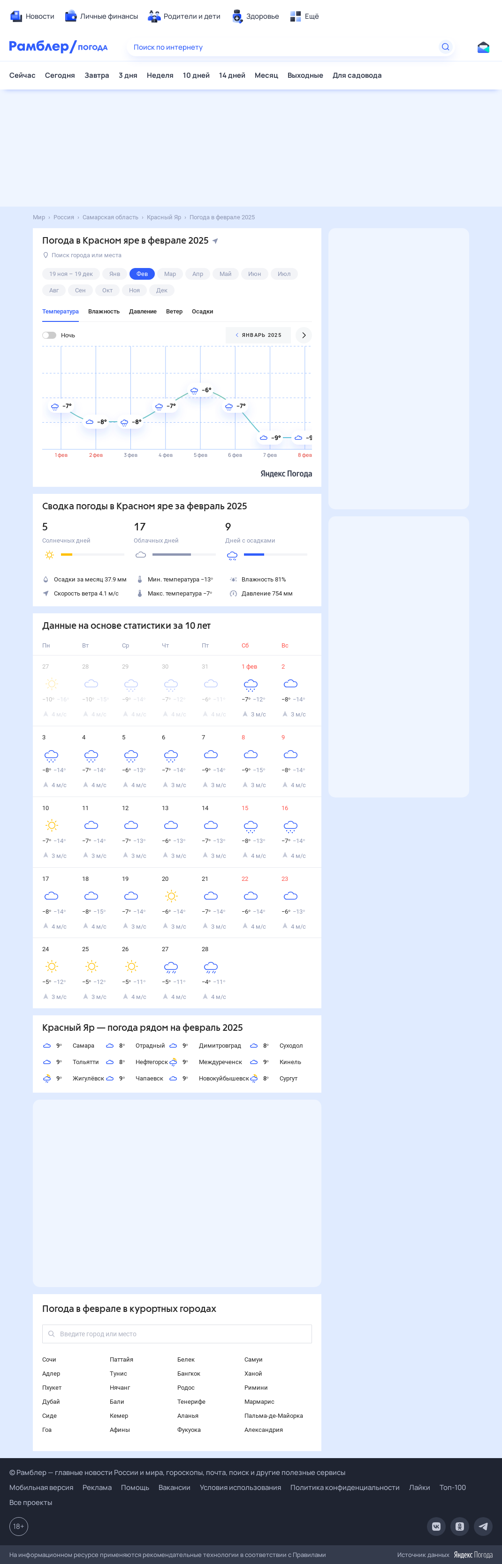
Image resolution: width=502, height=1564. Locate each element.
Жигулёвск (73, 1078)
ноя (134, 290)
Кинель (275, 1062)
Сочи (49, 1359)
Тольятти (70, 1062)
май (226, 273)
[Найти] (445, 46)
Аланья (187, 1415)
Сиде (49, 1415)
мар (170, 273)
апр (197, 273)
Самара (68, 1045)
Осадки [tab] (202, 311)
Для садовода (357, 75)
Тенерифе (191, 1401)
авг (54, 290)
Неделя (160, 75)
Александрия (263, 1429)
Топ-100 (453, 1487)
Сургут (273, 1078)
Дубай (51, 1401)
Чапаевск (134, 1078)
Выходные (305, 75)
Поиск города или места (82, 255)
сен (80, 290)
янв (114, 273)
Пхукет (51, 1387)
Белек (186, 1359)
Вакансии (174, 1487)
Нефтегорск (136, 1062)
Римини (256, 1387)
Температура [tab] (60, 311)
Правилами (309, 1554)
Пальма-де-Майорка (273, 1415)
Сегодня (60, 75)
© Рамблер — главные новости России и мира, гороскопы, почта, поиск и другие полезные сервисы (177, 1472)
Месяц (266, 75)
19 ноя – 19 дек (71, 273)
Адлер (51, 1373)
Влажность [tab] (104, 311)
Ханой (253, 1373)
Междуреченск (205, 1062)
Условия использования (240, 1487)
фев (142, 273)
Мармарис (259, 1401)
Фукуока (189, 1429)
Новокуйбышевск (208, 1078)
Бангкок (188, 1373)
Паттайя (121, 1359)
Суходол (276, 1045)
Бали (117, 1401)
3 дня (128, 75)
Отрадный (135, 1045)
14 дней (232, 75)
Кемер (119, 1415)
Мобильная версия (41, 1487)
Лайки (419, 1487)
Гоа (47, 1429)
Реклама (97, 1487)
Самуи (253, 1359)
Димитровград (204, 1045)
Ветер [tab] (174, 311)
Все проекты (30, 1502)
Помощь (135, 1487)
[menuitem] (31, 16)
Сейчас (22, 75)
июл (284, 273)
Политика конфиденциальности (345, 1487)
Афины (120, 1429)
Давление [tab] (143, 311)
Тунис (118, 1373)
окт (107, 290)
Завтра (96, 75)
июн (254, 273)
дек (161, 290)
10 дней (196, 75)
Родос (186, 1387)
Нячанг (120, 1387)
